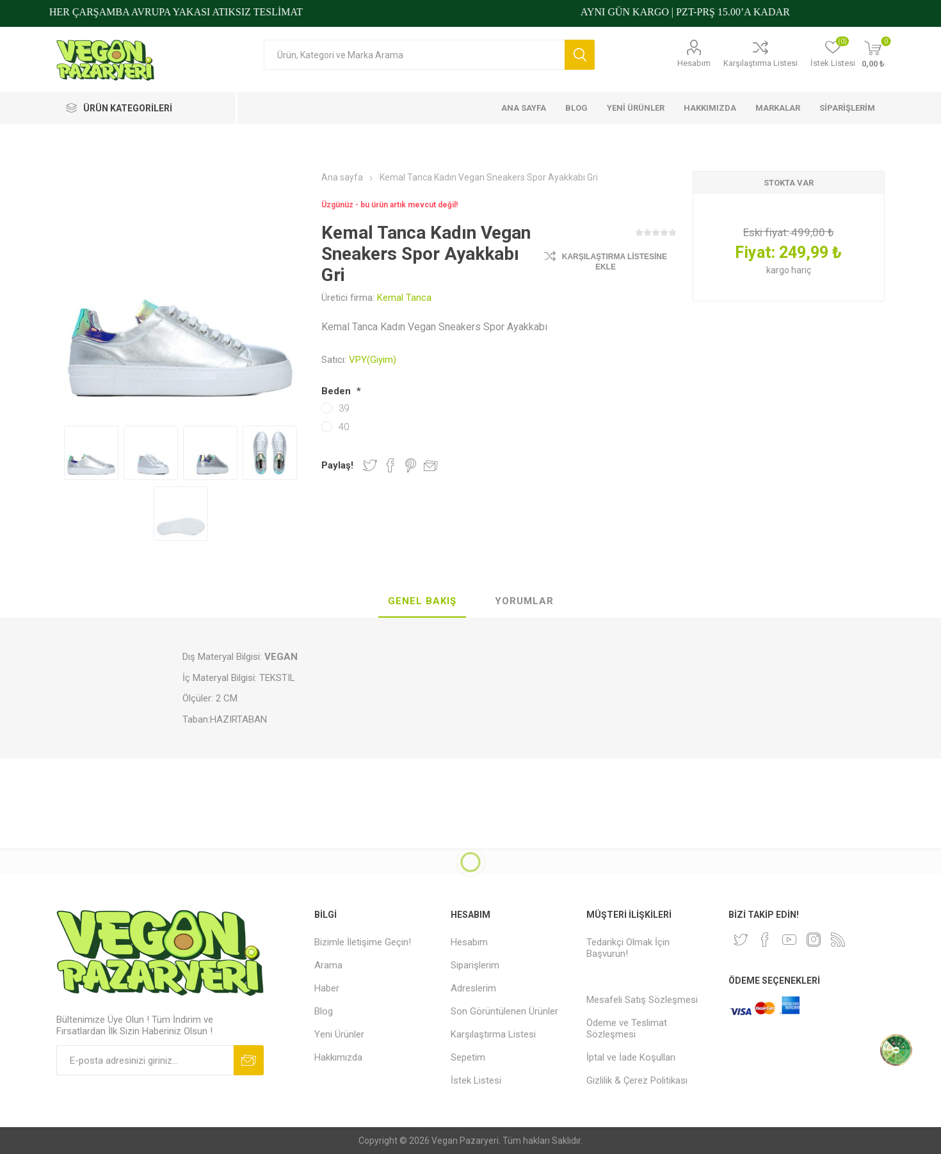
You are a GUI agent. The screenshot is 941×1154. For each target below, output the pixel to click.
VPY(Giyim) (372, 359)
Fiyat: (755, 252)
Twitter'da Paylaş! (370, 465)
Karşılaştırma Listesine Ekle (614, 261)
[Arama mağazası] (414, 55)
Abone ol (249, 1060)
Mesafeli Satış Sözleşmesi (642, 1000)
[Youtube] (789, 939)
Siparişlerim (475, 965)
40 (344, 427)
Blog (323, 1011)
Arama (580, 55)
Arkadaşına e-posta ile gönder (431, 465)
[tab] (422, 602)
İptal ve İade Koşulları (630, 1057)
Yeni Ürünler (339, 1034)
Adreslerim (473, 988)
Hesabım (694, 63)
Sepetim (468, 1057)
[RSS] (838, 939)
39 (344, 408)
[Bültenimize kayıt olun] (144, 1060)
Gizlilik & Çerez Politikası (637, 1080)
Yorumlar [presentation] (524, 601)
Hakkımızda (338, 1057)
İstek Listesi (476, 1080)
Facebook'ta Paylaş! (390, 465)
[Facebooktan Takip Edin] (765, 939)
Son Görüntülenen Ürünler (504, 1011)
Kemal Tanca (404, 297)
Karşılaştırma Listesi (760, 63)
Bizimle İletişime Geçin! (362, 942)
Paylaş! (337, 465)
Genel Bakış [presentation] (422, 601)
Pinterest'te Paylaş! (410, 465)
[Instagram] (813, 939)
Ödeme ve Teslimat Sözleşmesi (626, 1028)
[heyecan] (740, 939)
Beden (337, 391)
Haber (326, 988)
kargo (778, 270)
